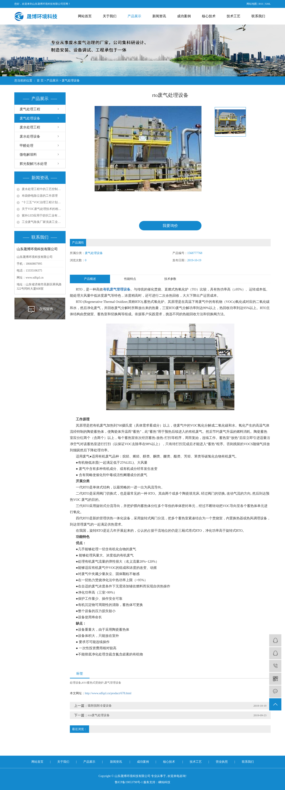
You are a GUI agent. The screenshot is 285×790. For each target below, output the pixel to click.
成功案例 (184, 16)
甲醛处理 (26, 145)
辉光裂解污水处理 (33, 164)
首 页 (40, 80)
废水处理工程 (30, 127)
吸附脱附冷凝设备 (100, 705)
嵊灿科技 (164, 782)
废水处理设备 (30, 136)
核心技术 (209, 16)
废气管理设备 (112, 682)
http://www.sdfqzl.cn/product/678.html (108, 693)
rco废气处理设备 (99, 715)
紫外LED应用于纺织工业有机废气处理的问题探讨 (42, 215)
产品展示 (134, 16)
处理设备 (75, 682)
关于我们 (109, 16)
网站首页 (85, 16)
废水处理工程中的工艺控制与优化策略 (42, 189)
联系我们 (258, 16)
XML (268, 3)
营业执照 (222, 761)
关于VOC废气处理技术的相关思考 (42, 209)
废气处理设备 (71, 80)
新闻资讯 (159, 16)
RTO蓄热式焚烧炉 (93, 682)
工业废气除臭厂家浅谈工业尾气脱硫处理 (42, 222)
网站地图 (252, 3)
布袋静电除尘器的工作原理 (40, 195)
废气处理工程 (30, 109)
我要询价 (170, 226)
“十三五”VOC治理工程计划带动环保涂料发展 (42, 202)
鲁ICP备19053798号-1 (129, 782)
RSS (261, 3)
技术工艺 (233, 16)
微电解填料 (28, 154)
